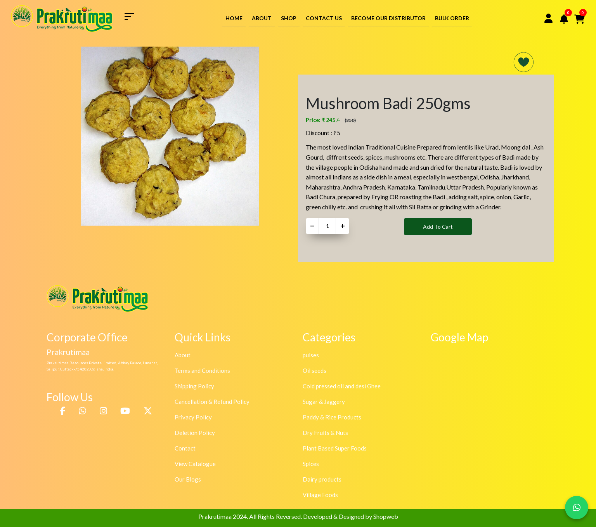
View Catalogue (195, 463)
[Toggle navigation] (132, 16)
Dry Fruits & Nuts (325, 432)
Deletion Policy (195, 432)
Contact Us (324, 18)
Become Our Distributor (388, 18)
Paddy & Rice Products (332, 417)
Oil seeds (314, 370)
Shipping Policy (194, 386)
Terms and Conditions (202, 370)
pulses (311, 354)
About (262, 18)
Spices (311, 463)
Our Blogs (188, 479)
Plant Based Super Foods (335, 448)
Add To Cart (438, 226)
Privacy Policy (193, 417)
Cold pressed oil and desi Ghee (342, 386)
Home (234, 18)
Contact (185, 448)
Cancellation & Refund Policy (212, 401)
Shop (288, 18)
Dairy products (322, 479)
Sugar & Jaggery (324, 401)
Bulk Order (452, 18)
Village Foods (320, 494)
